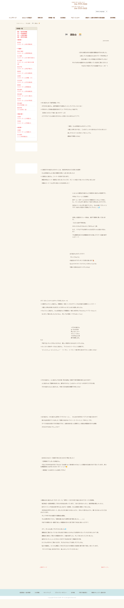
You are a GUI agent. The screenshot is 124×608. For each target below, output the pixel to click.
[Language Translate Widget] (101, 11)
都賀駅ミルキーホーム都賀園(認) (24, 86)
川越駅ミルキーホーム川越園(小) (24, 131)
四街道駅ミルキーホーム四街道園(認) (24, 90)
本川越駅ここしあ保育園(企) (22, 135)
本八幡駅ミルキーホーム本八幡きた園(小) (26, 57)
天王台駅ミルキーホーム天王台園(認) (24, 81)
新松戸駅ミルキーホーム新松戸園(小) (24, 67)
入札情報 (37, 592)
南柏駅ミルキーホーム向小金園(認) (24, 72)
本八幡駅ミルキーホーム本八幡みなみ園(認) (25, 62)
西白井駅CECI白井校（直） (22, 108)
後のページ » (105, 567)
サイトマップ (47, 592)
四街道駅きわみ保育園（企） (22, 104)
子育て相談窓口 (83, 592)
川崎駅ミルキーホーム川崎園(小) (24, 117)
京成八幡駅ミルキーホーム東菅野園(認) (24, 52)
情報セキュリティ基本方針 (98, 592)
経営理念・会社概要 (25, 592)
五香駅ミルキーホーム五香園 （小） (25, 77)
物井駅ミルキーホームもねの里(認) (24, 99)
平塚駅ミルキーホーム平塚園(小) (24, 122)
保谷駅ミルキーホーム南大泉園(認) (24, 43)
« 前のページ (43, 567)
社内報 (73, 592)
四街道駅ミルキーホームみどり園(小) (24, 95)
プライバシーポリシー (61, 592)
